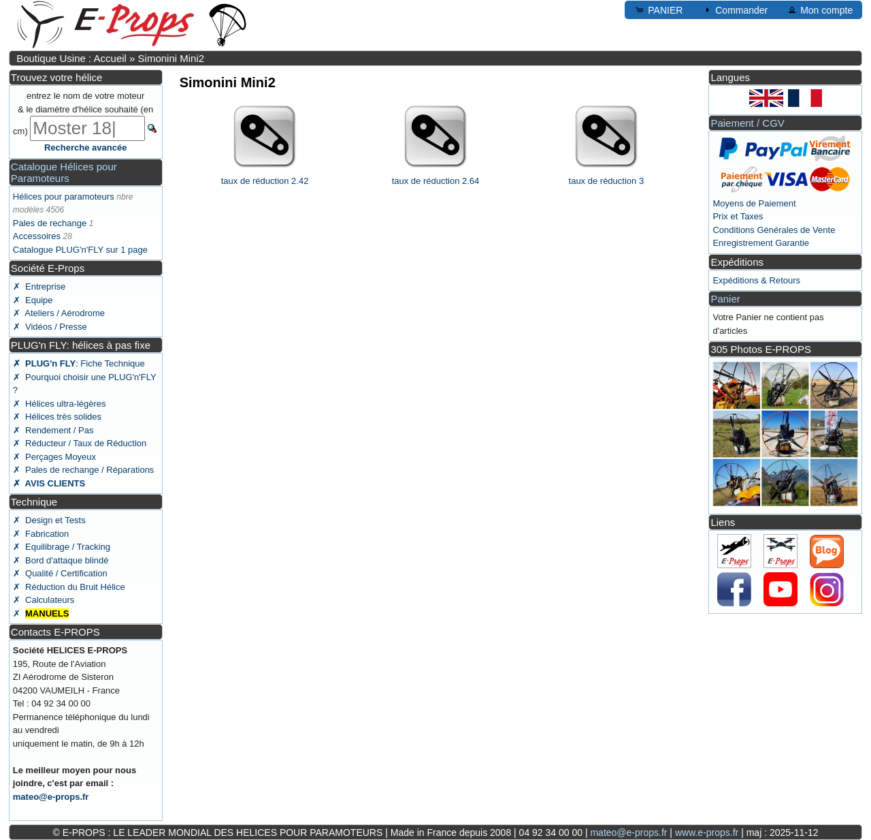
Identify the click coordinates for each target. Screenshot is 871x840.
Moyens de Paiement (753, 203)
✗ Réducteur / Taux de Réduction (80, 443)
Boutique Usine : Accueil (71, 58)
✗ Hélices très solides (57, 416)
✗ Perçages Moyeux (54, 457)
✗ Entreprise (39, 286)
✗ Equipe (33, 300)
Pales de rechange (49, 223)
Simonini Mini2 (171, 58)
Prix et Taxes (737, 216)
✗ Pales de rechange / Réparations (83, 470)
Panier (725, 299)
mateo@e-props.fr (51, 797)
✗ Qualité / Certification (60, 573)
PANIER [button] (658, 9)
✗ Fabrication (41, 534)
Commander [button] (735, 9)
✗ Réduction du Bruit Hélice (69, 587)
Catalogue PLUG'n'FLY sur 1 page (80, 250)
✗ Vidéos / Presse (50, 327)
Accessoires (37, 236)
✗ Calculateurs (43, 600)
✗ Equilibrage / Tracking (61, 547)
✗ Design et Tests (49, 520)
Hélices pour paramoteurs (63, 196)
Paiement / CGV (747, 123)
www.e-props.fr (706, 832)
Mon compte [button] (820, 9)
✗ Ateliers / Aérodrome (59, 313)
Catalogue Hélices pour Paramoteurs (64, 172)
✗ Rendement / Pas (53, 430)
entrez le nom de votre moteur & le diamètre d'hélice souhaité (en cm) (83, 113)
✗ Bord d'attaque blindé (61, 560)
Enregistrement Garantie (760, 243)
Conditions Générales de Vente (773, 230)
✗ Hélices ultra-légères (59, 404)
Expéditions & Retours (756, 280)
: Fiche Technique (79, 363)
